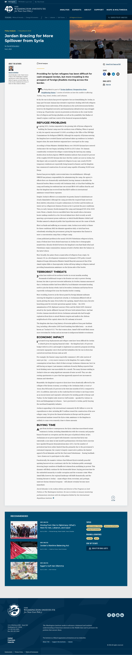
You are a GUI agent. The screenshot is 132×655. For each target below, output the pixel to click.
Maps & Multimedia (117, 10)
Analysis (64, 10)
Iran (46, 17)
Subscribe (11, 642)
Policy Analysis (10, 31)
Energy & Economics (32, 17)
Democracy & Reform (111, 526)
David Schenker (13, 46)
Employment (9, 652)
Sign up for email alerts (98, 548)
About (87, 10)
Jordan (89, 538)
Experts (76, 10)
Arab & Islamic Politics (94, 526)
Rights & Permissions (32, 652)
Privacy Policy (19, 652)
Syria (96, 538)
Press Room (11, 640)
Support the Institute (59, 642)
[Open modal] (117, 17)
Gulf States (61, 17)
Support (99, 10)
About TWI (46, 642)
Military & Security (18, 17)
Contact (10, 638)
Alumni (70, 642)
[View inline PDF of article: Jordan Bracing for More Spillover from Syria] (113, 64)
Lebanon (52, 17)
